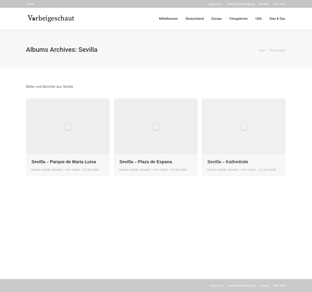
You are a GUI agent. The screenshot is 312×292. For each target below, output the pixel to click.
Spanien (57, 169)
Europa (36, 169)
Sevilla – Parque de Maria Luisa (63, 161)
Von (72, 169)
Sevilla (46, 169)
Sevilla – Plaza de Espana (145, 161)
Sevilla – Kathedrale (227, 161)
